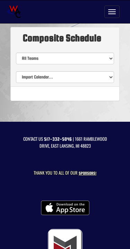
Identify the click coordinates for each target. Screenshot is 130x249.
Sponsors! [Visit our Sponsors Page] (87, 173)
